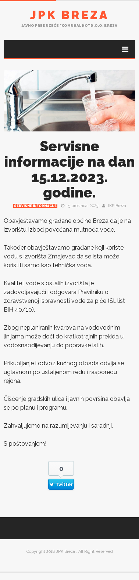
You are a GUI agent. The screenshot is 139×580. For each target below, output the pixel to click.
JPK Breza (69, 15)
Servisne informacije (35, 206)
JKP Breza (116, 205)
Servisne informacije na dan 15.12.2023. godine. (69, 169)
